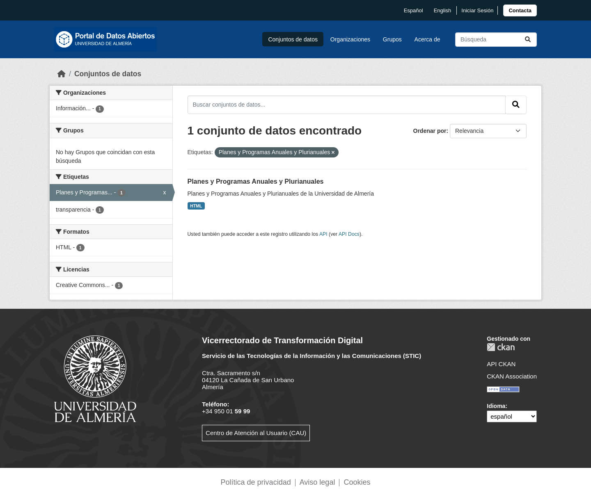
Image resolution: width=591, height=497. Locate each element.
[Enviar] (528, 39)
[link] (520, 10)
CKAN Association (512, 376)
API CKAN (501, 363)
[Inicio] (61, 74)
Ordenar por (430, 131)
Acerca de (427, 39)
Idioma (496, 406)
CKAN (501, 347)
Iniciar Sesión (477, 10)
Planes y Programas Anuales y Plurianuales (256, 181)
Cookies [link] (357, 482)
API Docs (349, 234)
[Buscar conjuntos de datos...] (496, 39)
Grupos (392, 39)
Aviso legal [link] (317, 482)
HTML (196, 205)
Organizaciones (350, 39)
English (442, 10)
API (323, 234)
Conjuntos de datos (293, 39)
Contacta (520, 10)
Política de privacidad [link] (256, 482)
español (413, 10)
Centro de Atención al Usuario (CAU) (256, 432)
